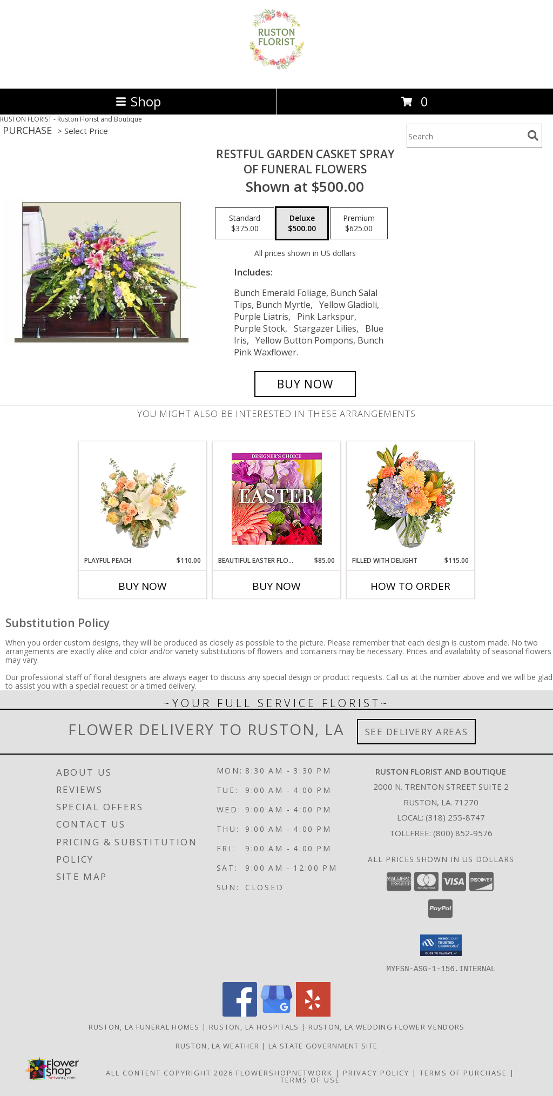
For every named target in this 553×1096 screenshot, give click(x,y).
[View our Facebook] (239, 1013)
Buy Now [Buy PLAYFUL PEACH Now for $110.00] (142, 586)
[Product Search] (465, 135)
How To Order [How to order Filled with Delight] (410, 586)
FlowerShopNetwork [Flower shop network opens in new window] (284, 1072)
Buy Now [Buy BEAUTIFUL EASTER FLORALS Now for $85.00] (276, 586)
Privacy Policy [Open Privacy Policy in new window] (376, 1072)
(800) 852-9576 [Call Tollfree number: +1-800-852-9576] (463, 833)
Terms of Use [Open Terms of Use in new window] (310, 1079)
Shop (138, 101)
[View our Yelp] (313, 1013)
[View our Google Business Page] (276, 1013)
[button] (441, 945)
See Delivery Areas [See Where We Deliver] (416, 731)
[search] (533, 136)
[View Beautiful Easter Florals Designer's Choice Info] (277, 499)
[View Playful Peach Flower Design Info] (143, 498)
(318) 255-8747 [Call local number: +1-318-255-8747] (455, 817)
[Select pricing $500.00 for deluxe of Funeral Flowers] (301, 223)
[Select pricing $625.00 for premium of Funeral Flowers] (359, 223)
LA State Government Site (322, 1045)
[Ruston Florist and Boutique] (276, 73)
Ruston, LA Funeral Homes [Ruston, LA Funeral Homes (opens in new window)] (144, 1026)
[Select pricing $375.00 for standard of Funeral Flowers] (244, 223)
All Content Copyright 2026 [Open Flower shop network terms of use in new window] (169, 1072)
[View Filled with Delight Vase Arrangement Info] (411, 499)
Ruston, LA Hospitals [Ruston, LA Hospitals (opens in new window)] (254, 1026)
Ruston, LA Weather (217, 1045)
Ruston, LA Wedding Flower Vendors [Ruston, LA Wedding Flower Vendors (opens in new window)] (386, 1026)
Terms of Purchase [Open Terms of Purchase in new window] (463, 1072)
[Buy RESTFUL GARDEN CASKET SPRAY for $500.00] (305, 384)
